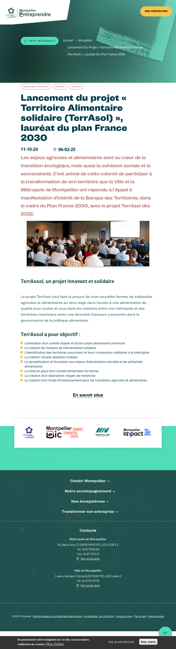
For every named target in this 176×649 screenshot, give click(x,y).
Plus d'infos (55, 644)
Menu (165, 636)
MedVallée (59, 86)
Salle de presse (156, 616)
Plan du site (140, 616)
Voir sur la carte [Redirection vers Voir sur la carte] (88, 559)
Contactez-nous (123, 616)
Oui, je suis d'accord (121, 642)
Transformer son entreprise (88, 511)
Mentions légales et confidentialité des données (57, 616)
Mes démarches (156, 11)
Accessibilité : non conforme (98, 616)
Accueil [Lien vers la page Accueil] (68, 40)
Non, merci (148, 642)
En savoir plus (88, 395)
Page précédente (42, 41)
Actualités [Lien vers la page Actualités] (85, 40)
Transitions (76, 86)
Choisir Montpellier (88, 480)
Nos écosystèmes (88, 501)
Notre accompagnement (88, 491)
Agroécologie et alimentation (36, 86)
